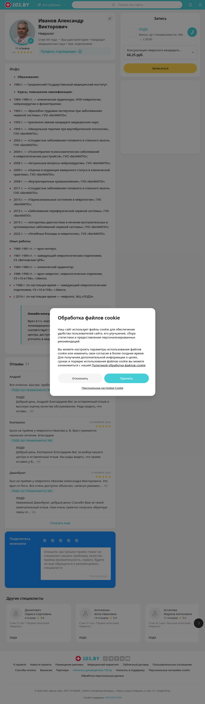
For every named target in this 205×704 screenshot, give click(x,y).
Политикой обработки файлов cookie (119, 365)
